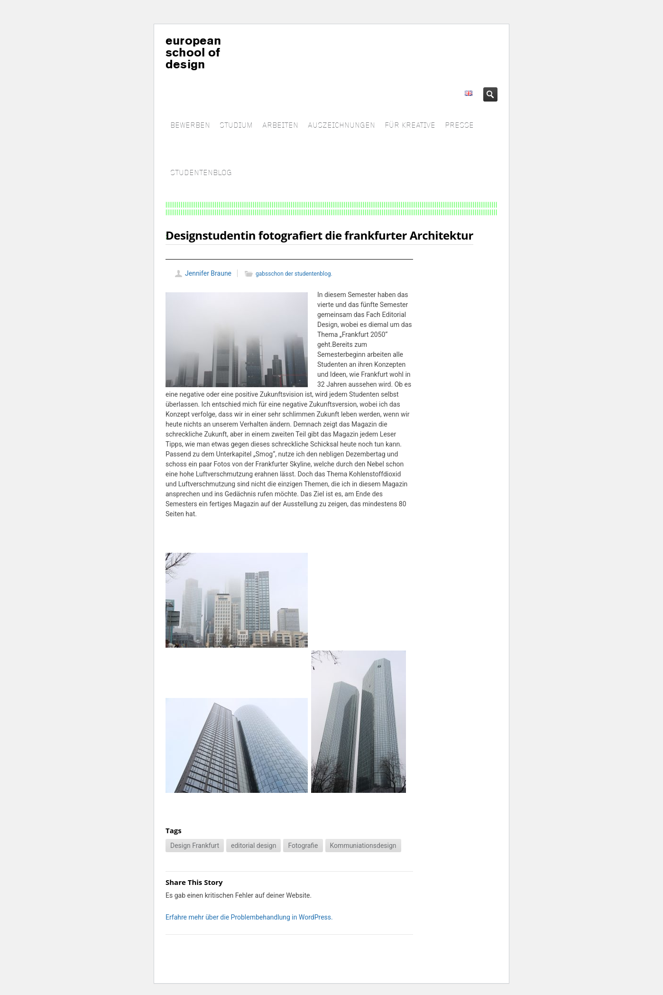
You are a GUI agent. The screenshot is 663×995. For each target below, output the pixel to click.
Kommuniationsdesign (363, 845)
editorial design (253, 845)
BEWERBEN (190, 125)
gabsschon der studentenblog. (294, 273)
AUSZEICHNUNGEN (341, 125)
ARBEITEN (280, 125)
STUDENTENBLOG (201, 172)
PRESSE (459, 125)
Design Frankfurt (194, 845)
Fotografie (303, 845)
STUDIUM (236, 125)
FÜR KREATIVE (410, 125)
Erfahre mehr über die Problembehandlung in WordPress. (249, 917)
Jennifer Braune (208, 273)
